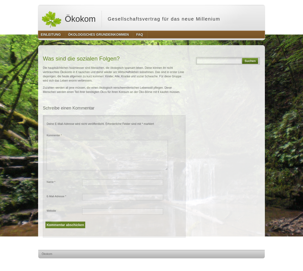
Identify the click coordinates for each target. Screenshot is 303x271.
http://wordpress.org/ (212, 263)
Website (51, 210)
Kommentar (54, 135)
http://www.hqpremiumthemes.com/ (246, 263)
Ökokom (68, 19)
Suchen (250, 61)
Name (51, 181)
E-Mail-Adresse (56, 196)
